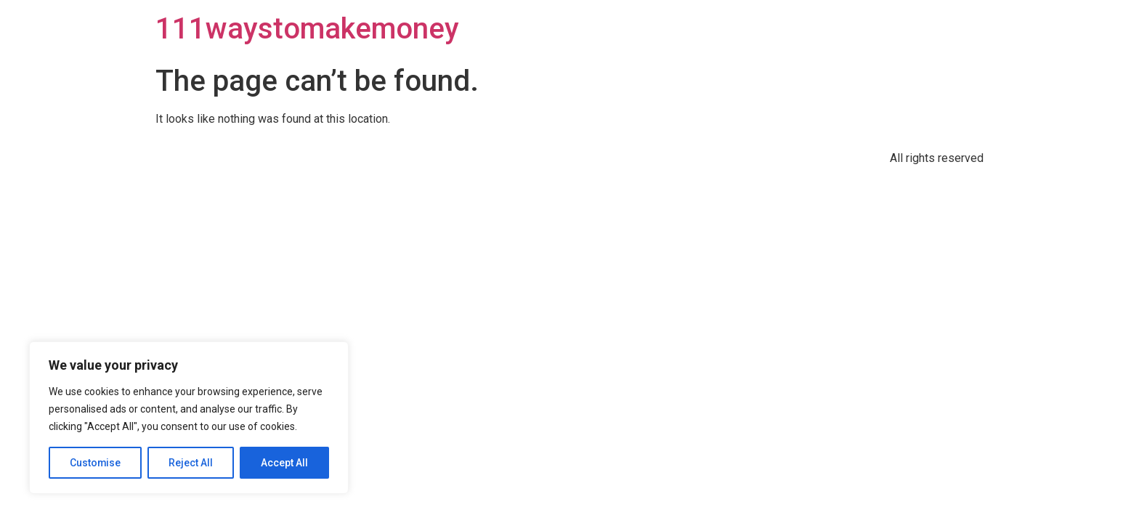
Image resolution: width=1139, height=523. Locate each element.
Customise (95, 463)
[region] (189, 417)
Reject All (191, 463)
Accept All (284, 463)
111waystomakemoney (307, 29)
